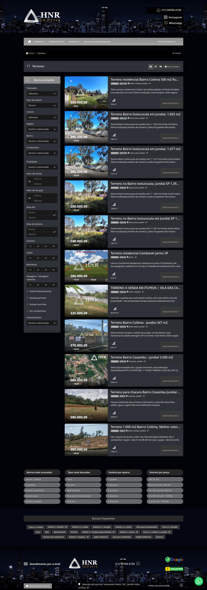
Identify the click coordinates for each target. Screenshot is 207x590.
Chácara (71, 501)
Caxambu (31, 484)
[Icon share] (173, 17)
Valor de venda (34, 173)
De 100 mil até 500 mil (160, 490)
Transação (31, 88)
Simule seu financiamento (97, 41)
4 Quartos (113, 495)
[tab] (42, 80)
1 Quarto (112, 479)
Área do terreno (34, 223)
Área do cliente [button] (165, 41)
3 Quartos (113, 490)
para (36, 527)
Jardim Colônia (33, 479)
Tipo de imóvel (33, 100)
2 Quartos (113, 484)
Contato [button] (73, 41)
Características (33, 317)
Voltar (177, 53)
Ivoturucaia (32, 495)
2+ (38, 246)
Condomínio (32, 147)
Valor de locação (34, 190)
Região (29, 123)
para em (156, 532)
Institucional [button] (55, 41)
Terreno (41, 53)
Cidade (29, 111)
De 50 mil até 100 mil (159, 484)
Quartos (30, 240)
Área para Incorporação (79, 495)
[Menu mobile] (29, 41)
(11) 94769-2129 (171, 10)
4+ (53, 246)
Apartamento (73, 490)
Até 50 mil (154, 479)
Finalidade (31, 161)
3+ (46, 246)
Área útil (30, 207)
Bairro (29, 135)
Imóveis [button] (38, 41)
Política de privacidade (159, 585)
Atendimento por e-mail (42, 564)
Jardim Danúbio (34, 501)
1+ (30, 246)
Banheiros (31, 264)
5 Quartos (113, 501)
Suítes (29, 252)
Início (30, 53)
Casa (69, 479)
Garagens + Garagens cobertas (37, 278)
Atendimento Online (37, 586)
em (57, 527)
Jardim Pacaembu (35, 490)
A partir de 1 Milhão (159, 501)
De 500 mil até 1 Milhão (161, 495)
